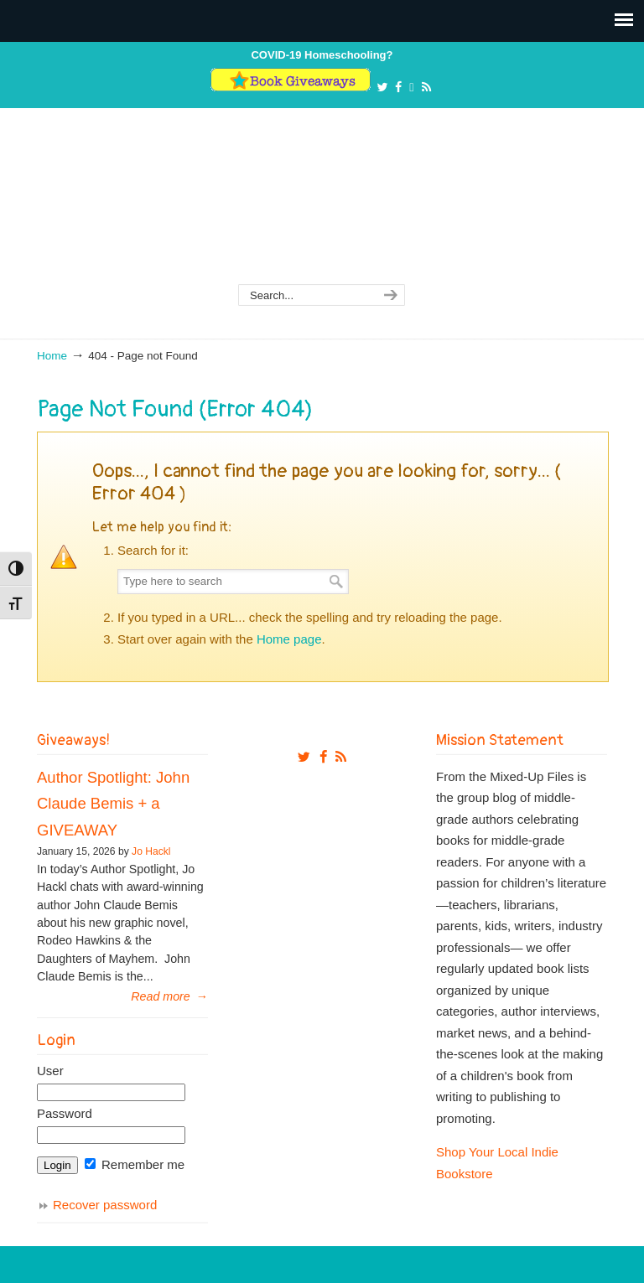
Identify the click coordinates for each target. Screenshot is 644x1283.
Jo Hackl (151, 851)
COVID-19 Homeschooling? (321, 55)
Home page (289, 639)
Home (52, 355)
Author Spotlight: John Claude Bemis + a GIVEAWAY (113, 803)
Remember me (134, 1164)
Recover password (105, 1205)
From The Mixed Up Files (322, 207)
